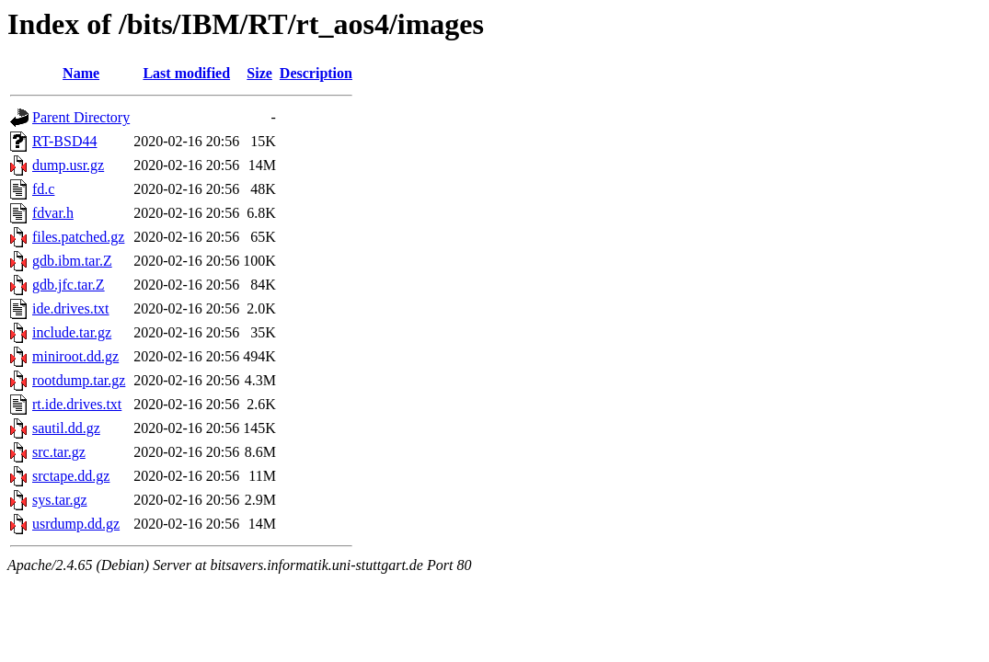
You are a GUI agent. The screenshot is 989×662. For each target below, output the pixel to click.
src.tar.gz (59, 452)
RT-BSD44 (64, 141)
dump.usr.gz (68, 165)
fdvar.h (53, 213)
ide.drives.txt (70, 308)
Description (316, 73)
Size (259, 73)
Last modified (186, 73)
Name (81, 73)
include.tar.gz (71, 332)
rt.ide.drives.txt (76, 404)
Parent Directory (81, 117)
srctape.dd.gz (70, 476)
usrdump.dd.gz (76, 523)
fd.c (43, 189)
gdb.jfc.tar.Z (68, 284)
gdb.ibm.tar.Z (72, 260)
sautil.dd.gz (66, 428)
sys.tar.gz (59, 500)
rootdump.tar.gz (78, 380)
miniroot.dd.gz (75, 356)
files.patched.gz (78, 237)
